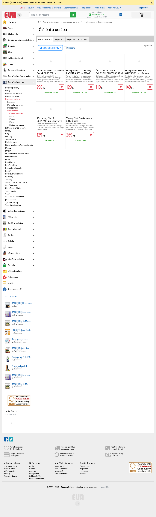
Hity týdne (12, 22)
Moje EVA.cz (59, 466)
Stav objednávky (44, 8)
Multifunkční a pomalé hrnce (17, 154)
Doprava (32, 471)
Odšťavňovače (11, 156)
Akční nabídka (9, 471)
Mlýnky (8, 151)
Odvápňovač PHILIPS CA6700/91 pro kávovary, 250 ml (137, 73)
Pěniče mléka (11, 165)
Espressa (11, 102)
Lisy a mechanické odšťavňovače (19, 145)
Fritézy (8, 131)
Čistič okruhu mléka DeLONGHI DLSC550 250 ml (109, 72)
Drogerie (21, 46)
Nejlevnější (59, 39)
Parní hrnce (10, 162)
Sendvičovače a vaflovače (16, 182)
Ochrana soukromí (36, 479)
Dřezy (7, 91)
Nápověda (84, 469)
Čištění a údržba (16, 113)
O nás (31, 466)
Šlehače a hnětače (13, 188)
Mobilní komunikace (21, 211)
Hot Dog (8, 136)
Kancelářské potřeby (21, 70)
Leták (22, 8)
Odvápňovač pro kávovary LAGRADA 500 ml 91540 (78, 72)
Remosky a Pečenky (13, 168)
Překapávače (12, 108)
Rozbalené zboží (14, 289)
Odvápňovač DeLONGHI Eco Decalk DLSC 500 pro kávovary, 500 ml (50, 73)
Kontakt (57, 8)
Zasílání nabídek (61, 474)
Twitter (82, 474)
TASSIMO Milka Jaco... (21, 312)
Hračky (21, 64)
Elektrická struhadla (13, 93)
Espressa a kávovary (14, 99)
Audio (21, 28)
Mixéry (8, 148)
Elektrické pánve (12, 96)
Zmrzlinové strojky (13, 205)
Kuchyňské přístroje (21, 82)
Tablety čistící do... (20, 339)
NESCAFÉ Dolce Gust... (21, 330)
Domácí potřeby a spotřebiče (21, 40)
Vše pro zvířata (21, 253)
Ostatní (8, 159)
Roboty (8, 171)
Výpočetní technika (21, 259)
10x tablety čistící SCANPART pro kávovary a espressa (49, 121)
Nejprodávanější (45, 39)
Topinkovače (10, 191)
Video (21, 247)
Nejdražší (71, 39)
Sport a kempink (21, 229)
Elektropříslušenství (21, 58)
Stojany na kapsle (16, 125)
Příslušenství (12, 111)
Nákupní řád (34, 474)
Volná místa (100, 8)
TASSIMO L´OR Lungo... (22, 303)
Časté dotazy (85, 466)
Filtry (11, 116)
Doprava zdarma (71, 8)
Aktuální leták (9, 469)
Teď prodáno (86, 8)
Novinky (31, 8)
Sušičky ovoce (11, 185)
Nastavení (59, 471)
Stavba (21, 235)
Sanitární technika (21, 223)
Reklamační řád (35, 476)
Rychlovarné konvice (14, 174)
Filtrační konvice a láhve (15, 128)
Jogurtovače (10, 139)
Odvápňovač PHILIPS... (21, 357)
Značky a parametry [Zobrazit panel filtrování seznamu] (50, 48)
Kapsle (12, 119)
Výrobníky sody (11, 202)
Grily (7, 134)
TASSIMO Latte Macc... (21, 321)
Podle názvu (83, 39)
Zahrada (21, 265)
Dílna (21, 52)
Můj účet (142, 8)
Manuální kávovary (15, 105)
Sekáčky (8, 179)
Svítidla (21, 241)
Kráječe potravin (12, 142)
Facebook (84, 471)
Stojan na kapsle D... (20, 366)
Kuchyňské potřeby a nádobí (21, 76)
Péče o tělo (21, 217)
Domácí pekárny (12, 88)
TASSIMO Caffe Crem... (21, 348)
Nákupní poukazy (15, 271)
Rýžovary (9, 177)
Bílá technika (21, 34)
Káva (11, 122)
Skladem (71, 48)
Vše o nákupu (113, 8)
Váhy (7, 194)
